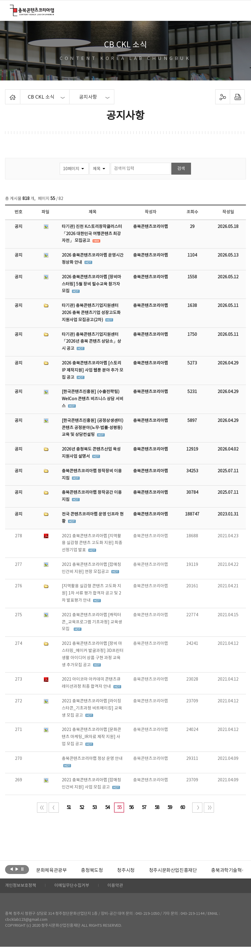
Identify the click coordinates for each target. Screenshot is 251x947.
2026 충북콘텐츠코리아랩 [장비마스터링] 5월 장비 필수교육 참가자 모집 (91, 284)
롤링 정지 (22, 869)
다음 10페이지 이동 (197, 807)
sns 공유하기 (222, 96)
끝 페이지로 (209, 807)
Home (6, 93)
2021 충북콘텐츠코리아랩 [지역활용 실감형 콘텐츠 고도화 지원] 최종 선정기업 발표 (92, 543)
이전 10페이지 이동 (54, 807)
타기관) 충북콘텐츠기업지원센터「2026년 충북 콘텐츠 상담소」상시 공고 (91, 341)
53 (94, 807)
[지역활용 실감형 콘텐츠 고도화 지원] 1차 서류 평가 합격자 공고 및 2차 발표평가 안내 (91, 593)
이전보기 (11, 869)
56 (131, 807)
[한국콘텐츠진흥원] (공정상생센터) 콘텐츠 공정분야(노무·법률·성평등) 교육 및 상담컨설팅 (92, 427)
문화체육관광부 (51, 870)
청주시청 (125, 870)
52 (81, 807)
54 (107, 807)
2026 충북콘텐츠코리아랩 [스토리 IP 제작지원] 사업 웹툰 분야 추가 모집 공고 (92, 370)
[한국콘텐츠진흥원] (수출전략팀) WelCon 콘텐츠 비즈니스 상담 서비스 (92, 399)
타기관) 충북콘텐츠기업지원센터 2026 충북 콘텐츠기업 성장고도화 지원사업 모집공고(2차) (91, 312)
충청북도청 (92, 870)
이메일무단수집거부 (71, 886)
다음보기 (17, 869)
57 (144, 807)
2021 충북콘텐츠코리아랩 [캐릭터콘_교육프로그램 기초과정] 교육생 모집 (92, 622)
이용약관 (115, 886)
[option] (51, 870)
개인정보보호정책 (20, 886)
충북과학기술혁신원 (230, 870)
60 (182, 807)
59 (169, 807)
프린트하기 (237, 96)
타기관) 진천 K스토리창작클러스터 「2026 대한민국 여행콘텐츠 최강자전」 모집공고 (92, 233)
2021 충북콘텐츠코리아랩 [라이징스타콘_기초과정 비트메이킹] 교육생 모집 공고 (92, 708)
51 (69, 807)
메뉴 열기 (237, 10)
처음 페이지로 (42, 807)
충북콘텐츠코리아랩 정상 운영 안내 (92, 758)
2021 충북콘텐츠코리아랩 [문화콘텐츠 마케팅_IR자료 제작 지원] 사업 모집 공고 (91, 736)
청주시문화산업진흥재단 (173, 870)
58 (157, 807)
